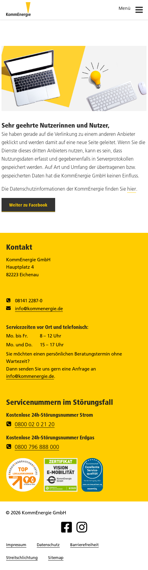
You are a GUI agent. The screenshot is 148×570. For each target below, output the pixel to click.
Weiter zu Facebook (28, 205)
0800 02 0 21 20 (35, 424)
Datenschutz (48, 544)
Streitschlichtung (22, 557)
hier (131, 189)
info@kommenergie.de (39, 308)
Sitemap (55, 557)
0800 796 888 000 (37, 447)
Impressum (16, 544)
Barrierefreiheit (84, 544)
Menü (131, 11)
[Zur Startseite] (18, 15)
